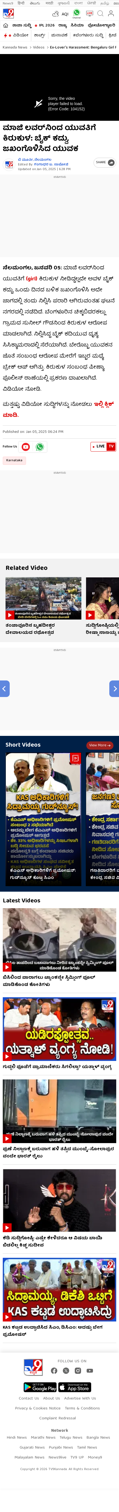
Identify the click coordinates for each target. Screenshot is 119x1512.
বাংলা (78, 3)
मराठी (49, 3)
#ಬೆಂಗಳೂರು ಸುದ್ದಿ (88, 35)
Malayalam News (29, 1457)
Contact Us (29, 1398)
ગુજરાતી (64, 3)
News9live (57, 1457)
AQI (65, 14)
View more (100, 745)
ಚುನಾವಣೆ (59, 35)
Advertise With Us (80, 1398)
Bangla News (98, 1437)
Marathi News (43, 1437)
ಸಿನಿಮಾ (77, 25)
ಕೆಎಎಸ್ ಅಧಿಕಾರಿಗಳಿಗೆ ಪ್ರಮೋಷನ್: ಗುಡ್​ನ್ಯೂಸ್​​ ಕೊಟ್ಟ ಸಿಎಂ (43, 874)
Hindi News (17, 1437)
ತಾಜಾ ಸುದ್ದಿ (21, 25)
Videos (38, 47)
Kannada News (15, 47)
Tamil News (87, 1447)
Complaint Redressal (57, 1418)
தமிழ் (104, 3)
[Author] (9, 165)
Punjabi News (61, 1447)
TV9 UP (77, 1457)
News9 (8, 3)
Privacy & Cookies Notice (38, 1408)
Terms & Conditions (82, 1408)
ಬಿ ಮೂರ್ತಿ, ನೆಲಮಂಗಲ (34, 160)
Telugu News (71, 1437)
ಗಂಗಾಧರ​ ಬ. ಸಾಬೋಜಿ (51, 165)
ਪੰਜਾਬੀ (91, 3)
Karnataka (14, 460)
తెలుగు (35, 3)
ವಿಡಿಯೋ (20, 35)
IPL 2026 (47, 25)
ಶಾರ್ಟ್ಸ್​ (39, 35)
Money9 (95, 1457)
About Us (51, 1398)
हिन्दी (21, 3)
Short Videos (23, 745)
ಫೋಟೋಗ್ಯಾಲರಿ (101, 25)
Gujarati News (32, 1447)
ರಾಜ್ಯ (62, 25)
